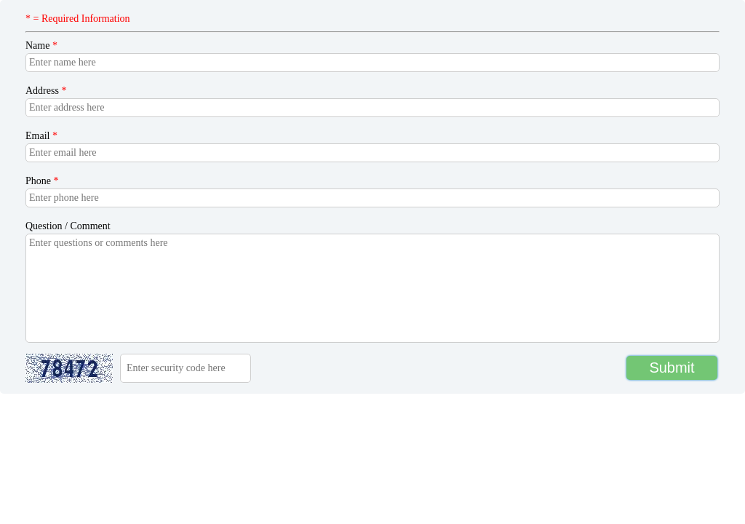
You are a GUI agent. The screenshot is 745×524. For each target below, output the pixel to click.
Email (41, 135)
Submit (671, 368)
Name (41, 45)
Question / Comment (68, 226)
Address (45, 90)
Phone (42, 180)
